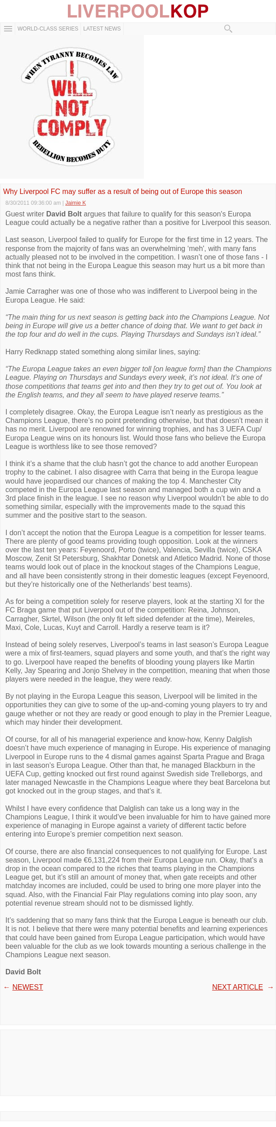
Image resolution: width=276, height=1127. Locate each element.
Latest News (102, 29)
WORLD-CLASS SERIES (48, 29)
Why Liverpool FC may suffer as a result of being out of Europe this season (122, 192)
